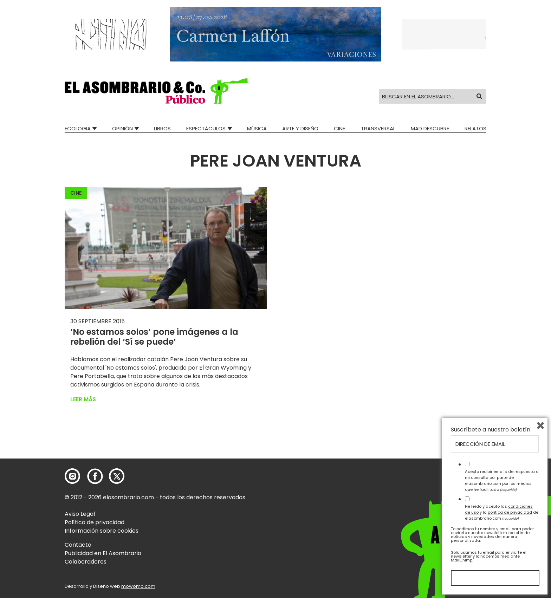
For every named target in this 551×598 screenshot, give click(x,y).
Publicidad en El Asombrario (103, 553)
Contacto (78, 545)
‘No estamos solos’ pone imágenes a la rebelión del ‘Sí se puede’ (154, 337)
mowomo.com (138, 586)
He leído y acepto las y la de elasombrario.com (501, 512)
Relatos (475, 128)
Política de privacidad (94, 522)
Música (257, 128)
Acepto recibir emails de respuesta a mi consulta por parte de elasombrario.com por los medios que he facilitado (502, 480)
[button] (156, 91)
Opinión (122, 128)
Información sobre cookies (101, 531)
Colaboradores (85, 562)
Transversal (378, 128)
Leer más (83, 399)
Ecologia (78, 128)
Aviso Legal (80, 514)
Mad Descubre (430, 128)
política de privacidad (510, 512)
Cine (339, 128)
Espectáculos (206, 128)
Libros (162, 128)
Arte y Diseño (300, 128)
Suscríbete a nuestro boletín (490, 430)
